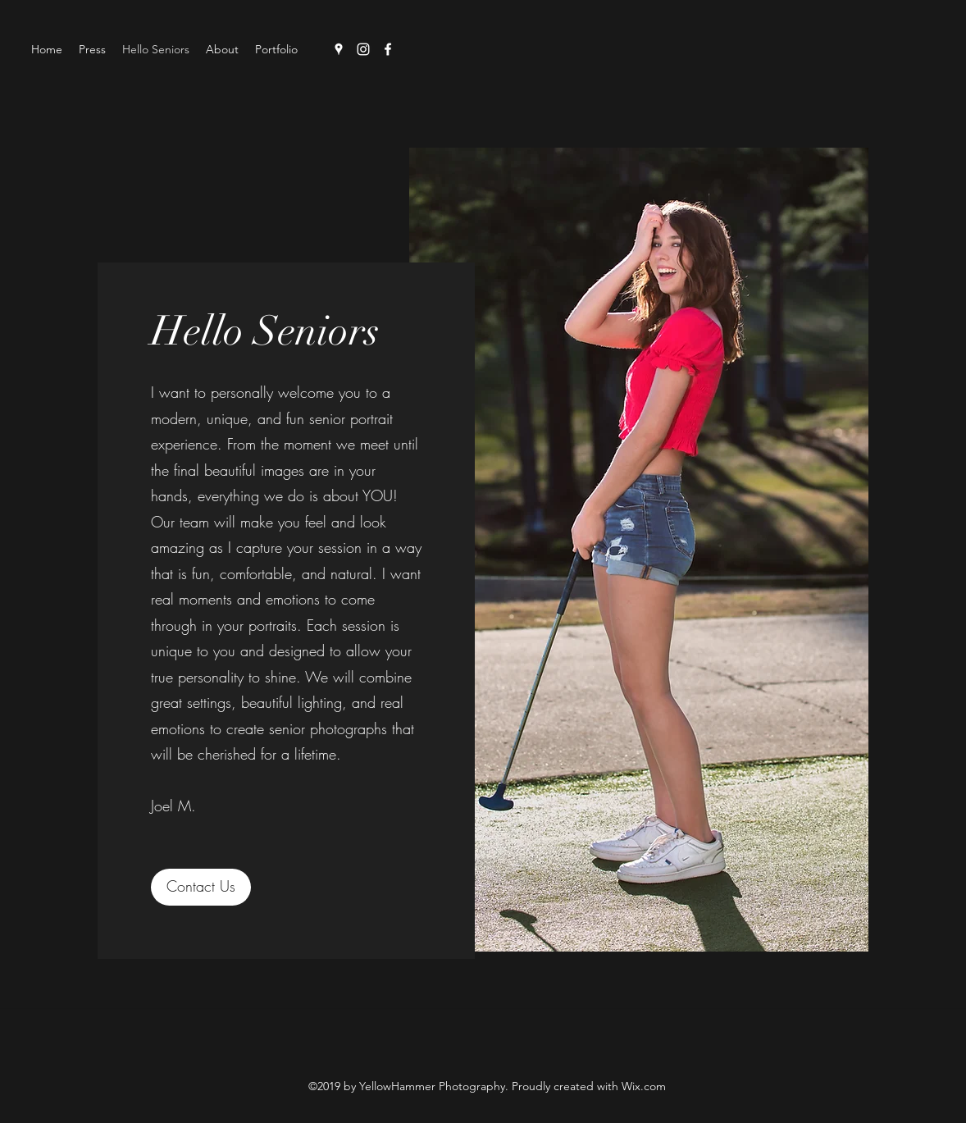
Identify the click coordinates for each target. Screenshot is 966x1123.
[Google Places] (338, 49)
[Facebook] (388, 49)
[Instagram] (363, 49)
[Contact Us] (201, 887)
